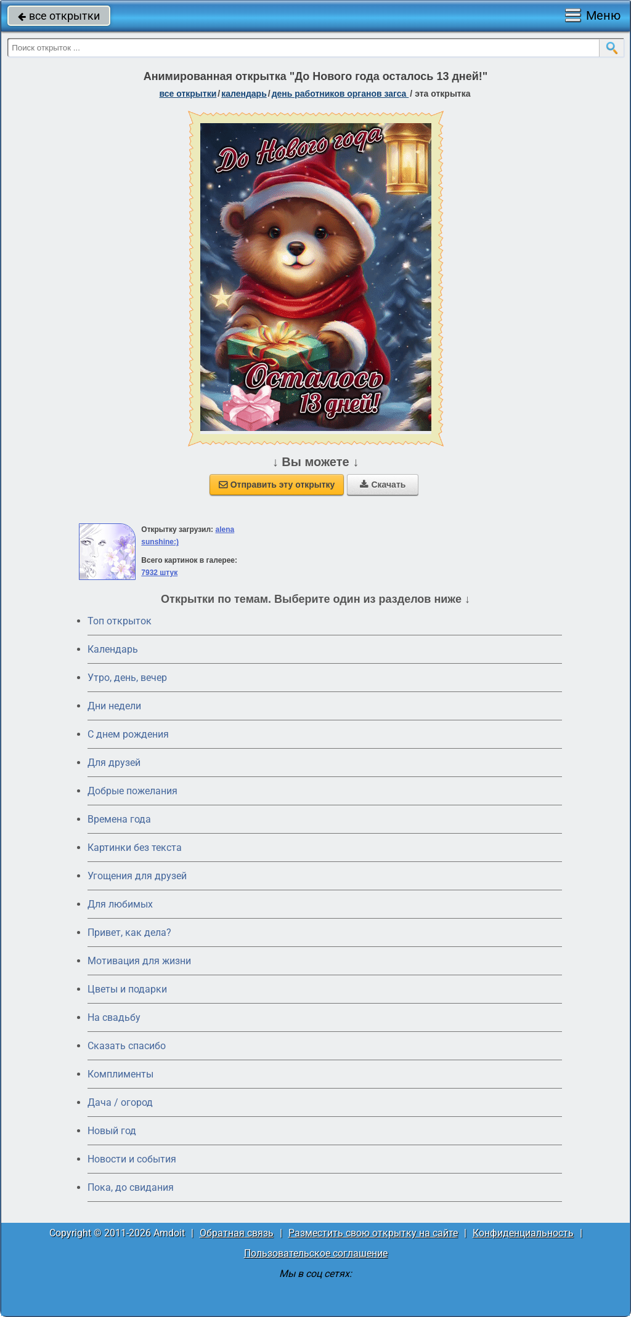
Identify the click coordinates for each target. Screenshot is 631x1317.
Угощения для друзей (137, 876)
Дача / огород (120, 1102)
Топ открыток (120, 621)
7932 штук (159, 572)
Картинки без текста (135, 847)
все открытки (59, 15)
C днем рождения (128, 734)
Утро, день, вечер (127, 677)
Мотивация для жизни (139, 961)
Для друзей (114, 762)
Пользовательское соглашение (316, 1253)
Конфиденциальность (523, 1233)
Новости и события (132, 1159)
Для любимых (120, 904)
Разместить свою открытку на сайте (373, 1233)
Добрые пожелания (132, 791)
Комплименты (120, 1074)
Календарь (244, 94)
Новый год (112, 1131)
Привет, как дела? (129, 932)
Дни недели (114, 706)
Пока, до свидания (131, 1187)
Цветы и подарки (127, 989)
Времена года (119, 819)
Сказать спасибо (127, 1046)
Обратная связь (237, 1233)
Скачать (382, 484)
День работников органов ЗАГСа (340, 94)
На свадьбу (114, 1017)
